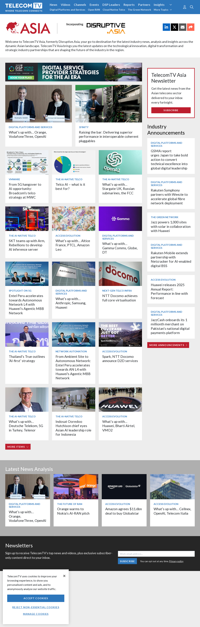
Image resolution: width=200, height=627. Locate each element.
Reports (129, 5)
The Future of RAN (69, 503)
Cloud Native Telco (114, 9)
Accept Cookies (36, 598)
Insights (159, 5)
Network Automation (71, 351)
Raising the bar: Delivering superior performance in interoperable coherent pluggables (108, 136)
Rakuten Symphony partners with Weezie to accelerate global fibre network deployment (169, 196)
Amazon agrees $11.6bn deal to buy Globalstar (123, 511)
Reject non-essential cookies (35, 607)
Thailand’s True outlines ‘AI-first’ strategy (27, 358)
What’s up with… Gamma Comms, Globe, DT (120, 248)
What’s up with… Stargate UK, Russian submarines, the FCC (118, 188)
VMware (14, 179)
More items (18, 446)
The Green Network (139, 9)
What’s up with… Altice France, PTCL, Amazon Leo (73, 245)
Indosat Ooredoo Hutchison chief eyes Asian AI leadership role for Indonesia (73, 427)
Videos (65, 5)
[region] (36, 596)
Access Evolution (68, 235)
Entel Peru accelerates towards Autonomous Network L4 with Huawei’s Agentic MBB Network (26, 304)
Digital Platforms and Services (67, 9)
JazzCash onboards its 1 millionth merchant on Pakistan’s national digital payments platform (170, 326)
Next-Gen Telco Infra (117, 290)
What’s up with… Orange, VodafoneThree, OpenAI (28, 134)
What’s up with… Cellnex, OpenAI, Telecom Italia (172, 511)
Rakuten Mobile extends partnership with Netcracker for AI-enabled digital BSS (171, 259)
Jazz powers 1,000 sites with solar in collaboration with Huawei (171, 226)
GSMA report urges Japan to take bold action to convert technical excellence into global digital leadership (169, 159)
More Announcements (168, 345)
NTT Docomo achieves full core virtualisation (120, 298)
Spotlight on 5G (20, 290)
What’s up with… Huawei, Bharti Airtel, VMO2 (118, 425)
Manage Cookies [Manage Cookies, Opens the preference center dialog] (36, 613)
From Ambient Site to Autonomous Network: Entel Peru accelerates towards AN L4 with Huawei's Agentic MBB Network (73, 367)
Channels (80, 5)
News (53, 5)
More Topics (163, 9)
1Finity (83, 127)
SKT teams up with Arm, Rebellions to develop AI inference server (27, 245)
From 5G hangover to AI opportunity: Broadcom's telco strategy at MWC (25, 190)
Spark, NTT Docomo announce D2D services (120, 358)
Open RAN (94, 9)
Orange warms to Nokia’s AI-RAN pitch (73, 511)
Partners (144, 5)
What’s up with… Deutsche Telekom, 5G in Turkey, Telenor (26, 425)
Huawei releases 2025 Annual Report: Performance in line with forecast (169, 291)
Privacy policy (176, 561)
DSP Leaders (111, 5)
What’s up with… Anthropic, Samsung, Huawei (71, 303)
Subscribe (170, 110)
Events (94, 5)
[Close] (64, 576)
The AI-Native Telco (69, 179)
